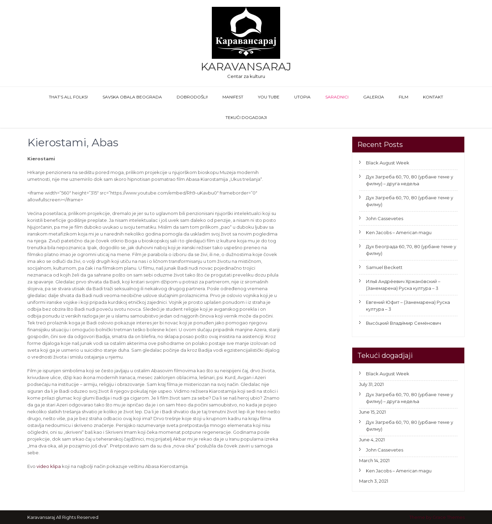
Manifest (232, 96)
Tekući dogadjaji (246, 117)
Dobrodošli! (192, 96)
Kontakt (433, 96)
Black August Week (387, 162)
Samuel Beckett (384, 267)
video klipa (49, 466)
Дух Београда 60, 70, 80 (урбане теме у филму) (411, 250)
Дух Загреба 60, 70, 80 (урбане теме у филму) (409, 201)
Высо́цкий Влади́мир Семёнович (403, 323)
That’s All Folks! (68, 96)
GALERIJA (373, 96)
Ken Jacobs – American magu (399, 232)
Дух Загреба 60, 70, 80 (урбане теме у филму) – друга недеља (409, 180)
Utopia (302, 96)
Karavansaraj (246, 66)
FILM (403, 96)
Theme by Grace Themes (437, 517)
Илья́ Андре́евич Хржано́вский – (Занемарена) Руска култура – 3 (403, 285)
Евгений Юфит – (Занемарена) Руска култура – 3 (408, 305)
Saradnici (336, 96)
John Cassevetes (384, 218)
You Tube (268, 96)
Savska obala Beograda (132, 96)
